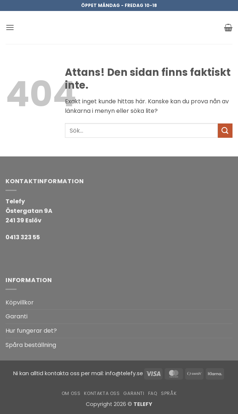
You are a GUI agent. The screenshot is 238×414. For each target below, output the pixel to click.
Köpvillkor (20, 302)
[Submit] (225, 130)
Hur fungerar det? (31, 330)
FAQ (153, 393)
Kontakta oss (102, 393)
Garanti (17, 316)
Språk (168, 393)
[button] (10, 27)
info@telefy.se (124, 373)
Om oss (71, 393)
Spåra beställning (31, 345)
